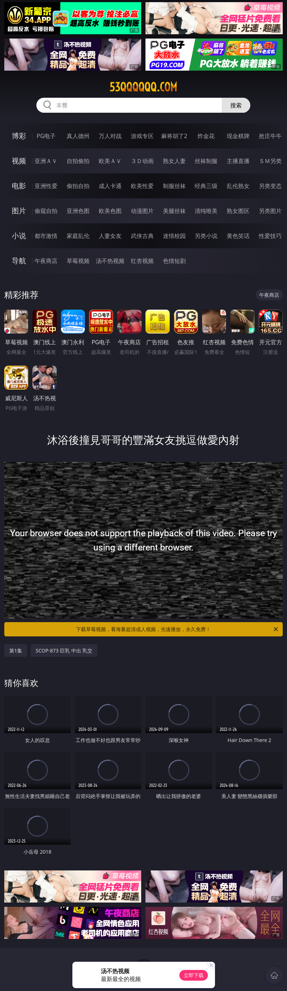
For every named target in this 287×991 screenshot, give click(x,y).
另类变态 (270, 186)
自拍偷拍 (78, 161)
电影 (19, 185)
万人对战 (110, 136)
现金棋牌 (238, 136)
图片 (19, 210)
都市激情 (46, 236)
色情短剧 (174, 261)
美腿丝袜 (174, 211)
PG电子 (46, 136)
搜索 (236, 105)
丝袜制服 (206, 161)
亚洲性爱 (46, 186)
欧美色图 (110, 211)
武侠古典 (142, 236)
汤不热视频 (110, 261)
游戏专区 (142, 136)
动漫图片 (142, 211)
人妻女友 (110, 236)
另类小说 (206, 236)
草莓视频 (78, 261)
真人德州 (78, 136)
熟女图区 (238, 211)
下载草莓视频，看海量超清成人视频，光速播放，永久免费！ (177, 629)
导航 (19, 260)
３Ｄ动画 (142, 161)
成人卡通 (110, 186)
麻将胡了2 (174, 136)
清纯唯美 (206, 211)
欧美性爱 (142, 186)
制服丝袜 (174, 186)
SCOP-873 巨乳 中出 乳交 (64, 650)
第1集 (15, 650)
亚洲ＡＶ (46, 161)
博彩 (19, 136)
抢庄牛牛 (270, 136)
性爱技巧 (270, 236)
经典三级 (206, 186)
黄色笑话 (238, 236)
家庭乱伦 (78, 236)
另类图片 (270, 211)
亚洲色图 (78, 211)
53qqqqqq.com (143, 87)
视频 (19, 161)
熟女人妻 (174, 161)
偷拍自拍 (78, 186)
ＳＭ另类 (270, 161)
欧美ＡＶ (110, 161)
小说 (19, 235)
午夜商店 (46, 261)
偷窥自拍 (46, 211)
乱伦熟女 (238, 186)
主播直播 (238, 161)
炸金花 (206, 136)
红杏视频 (142, 261)
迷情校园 (174, 236)
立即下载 (194, 975)
